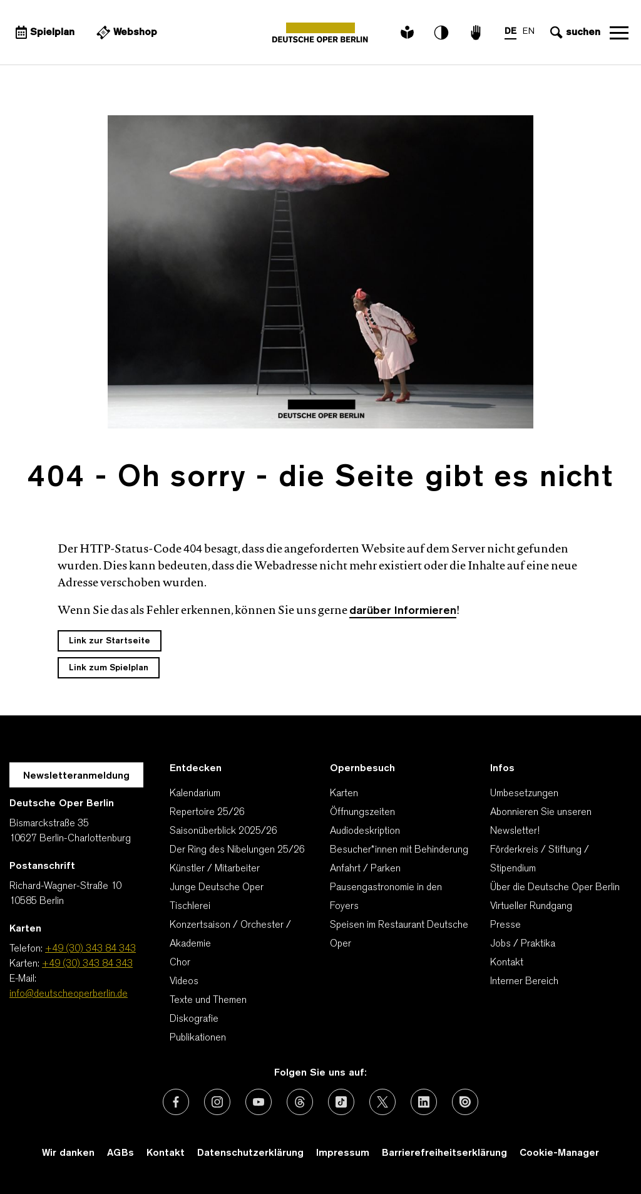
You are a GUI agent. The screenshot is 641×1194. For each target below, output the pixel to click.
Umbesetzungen (524, 794)
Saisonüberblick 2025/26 (223, 831)
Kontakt (506, 963)
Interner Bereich (524, 982)
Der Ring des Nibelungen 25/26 (237, 850)
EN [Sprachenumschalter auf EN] (529, 31)
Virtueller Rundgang (531, 906)
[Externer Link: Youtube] (258, 1101)
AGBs (120, 1153)
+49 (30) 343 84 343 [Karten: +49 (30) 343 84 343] (87, 964)
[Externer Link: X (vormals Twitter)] (382, 1101)
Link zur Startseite (109, 641)
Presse (505, 925)
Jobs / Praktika (522, 944)
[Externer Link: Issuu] (465, 1101)
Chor (180, 963)
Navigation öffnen (619, 32)
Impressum (342, 1153)
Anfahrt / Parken (365, 869)
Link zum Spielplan (108, 668)
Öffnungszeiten (362, 812)
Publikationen (198, 1038)
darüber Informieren (402, 611)
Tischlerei (190, 906)
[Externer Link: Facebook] (175, 1101)
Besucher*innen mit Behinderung (399, 850)
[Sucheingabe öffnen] (573, 32)
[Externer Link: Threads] (299, 1101)
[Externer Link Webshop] (125, 33)
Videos (184, 982)
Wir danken (68, 1153)
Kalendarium (195, 794)
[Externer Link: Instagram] (217, 1101)
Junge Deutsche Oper (217, 888)
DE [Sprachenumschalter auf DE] (510, 31)
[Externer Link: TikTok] (341, 1101)
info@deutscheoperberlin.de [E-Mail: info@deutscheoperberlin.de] (68, 994)
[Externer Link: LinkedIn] (423, 1101)
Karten (344, 794)
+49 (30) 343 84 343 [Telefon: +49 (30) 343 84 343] (90, 949)
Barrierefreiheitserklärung (444, 1153)
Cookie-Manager (559, 1153)
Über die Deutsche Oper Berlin (555, 888)
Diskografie (194, 1019)
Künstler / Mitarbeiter (215, 869)
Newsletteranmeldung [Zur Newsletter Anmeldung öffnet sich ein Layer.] (76, 776)
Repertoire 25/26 (207, 812)
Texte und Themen (208, 1000)
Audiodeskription (365, 831)
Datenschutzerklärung (250, 1153)
